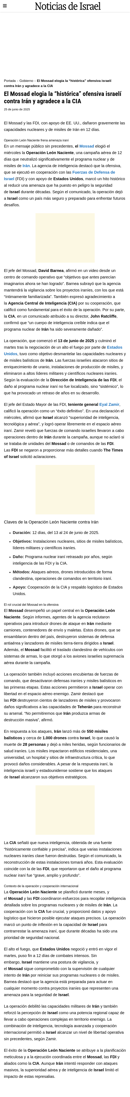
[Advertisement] (65, 43)
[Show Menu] (5, 6)
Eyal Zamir (109, 404)
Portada (10, 81)
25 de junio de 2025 (17, 109)
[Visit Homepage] (68, 6)
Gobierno (26, 81)
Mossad (86, 146)
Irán (26, 166)
